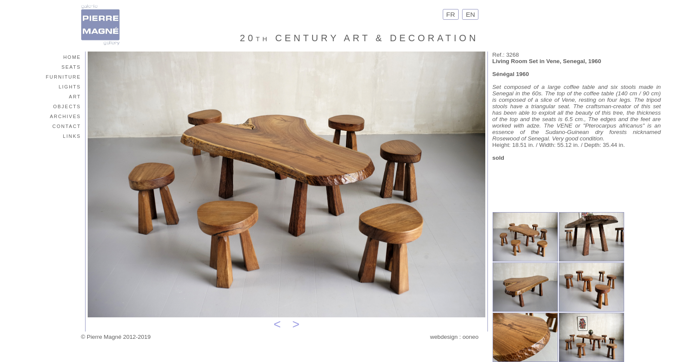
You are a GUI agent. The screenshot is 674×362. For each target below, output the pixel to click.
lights (69, 86)
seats (71, 66)
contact (66, 125)
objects (67, 106)
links (72, 135)
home (72, 56)
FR (450, 14)
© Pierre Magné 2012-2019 (115, 337)
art (75, 96)
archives (65, 115)
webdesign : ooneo (454, 337)
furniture (63, 76)
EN (470, 14)
